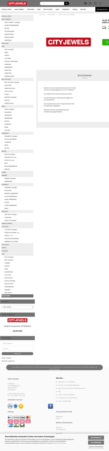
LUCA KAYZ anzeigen (10, 230)
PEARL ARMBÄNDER (10, 199)
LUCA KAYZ (5, 227)
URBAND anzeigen (10, 178)
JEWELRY (7, 169)
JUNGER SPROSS (6, 223)
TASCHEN (7, 130)
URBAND (4, 175)
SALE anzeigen (9, 257)
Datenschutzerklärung (59, 443)
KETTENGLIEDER (9, 31)
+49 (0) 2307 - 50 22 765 (17, 396)
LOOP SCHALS (8, 91)
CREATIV (6, 55)
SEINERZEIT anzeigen (10, 136)
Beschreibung (85, 75)
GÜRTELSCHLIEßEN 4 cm (11, 232)
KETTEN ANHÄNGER (10, 139)
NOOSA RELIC (8, 278)
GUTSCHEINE (5, 296)
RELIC (6, 163)
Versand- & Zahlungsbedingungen (68, 385)
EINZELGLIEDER (9, 37)
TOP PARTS (7, 58)
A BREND (7, 263)
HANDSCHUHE (8, 103)
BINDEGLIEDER (8, 34)
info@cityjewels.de (18, 394)
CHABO (3, 172)
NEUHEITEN (8, 85)
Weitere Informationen (96, 447)
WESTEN (7, 100)
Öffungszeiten (102, 9)
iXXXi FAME (30, 9)
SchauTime (5, 245)
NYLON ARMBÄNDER (10, 196)
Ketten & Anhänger (10, 220)
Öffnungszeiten (61, 429)
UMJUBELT (7, 290)
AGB (59, 391)
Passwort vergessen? (8, 361)
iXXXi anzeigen (9, 49)
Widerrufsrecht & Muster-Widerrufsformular (72, 388)
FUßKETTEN (7, 73)
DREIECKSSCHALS (9, 88)
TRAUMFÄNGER (9, 287)
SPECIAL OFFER (6, 9)
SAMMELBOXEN (9, 76)
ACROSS (6, 266)
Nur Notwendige (96, 442)
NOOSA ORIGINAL (9, 281)
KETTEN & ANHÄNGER (11, 61)
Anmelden (17, 353)
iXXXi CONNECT (19, 9)
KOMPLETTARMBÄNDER (11, 25)
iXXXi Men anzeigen (10, 214)
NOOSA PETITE (8, 284)
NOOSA (75, 9)
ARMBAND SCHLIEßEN (11, 241)
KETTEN (6, 28)
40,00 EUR (17, 331)
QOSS (57, 9)
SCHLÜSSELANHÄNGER (11, 238)
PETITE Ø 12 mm (9, 160)
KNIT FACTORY (48, 9)
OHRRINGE (7, 64)
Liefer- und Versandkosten (66, 395)
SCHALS (6, 94)
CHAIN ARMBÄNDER (10, 205)
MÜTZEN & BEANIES (10, 97)
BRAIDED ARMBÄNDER (11, 193)
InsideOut (4, 251)
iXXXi (38, 9)
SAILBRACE (5, 184)
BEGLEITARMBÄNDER (10, 166)
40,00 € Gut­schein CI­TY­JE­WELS (17, 326)
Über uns (59, 427)
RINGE (6, 52)
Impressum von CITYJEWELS (66, 382)
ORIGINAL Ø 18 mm (10, 157)
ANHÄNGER (7, 40)
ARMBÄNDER (8, 67)
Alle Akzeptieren (96, 437)
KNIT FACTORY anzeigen (11, 82)
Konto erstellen (6, 358)
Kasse (58, 418)
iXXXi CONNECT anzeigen (12, 22)
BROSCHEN (7, 70)
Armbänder (7, 217)
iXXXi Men (4, 211)
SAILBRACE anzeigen (10, 187)
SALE (3, 254)
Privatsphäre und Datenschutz (67, 398)
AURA (6, 269)
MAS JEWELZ (8, 293)
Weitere (83, 9)
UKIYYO (3, 248)
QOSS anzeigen (9, 109)
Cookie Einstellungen (64, 401)
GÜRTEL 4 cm (8, 235)
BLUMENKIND (8, 272)
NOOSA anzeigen (9, 154)
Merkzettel (59, 416)
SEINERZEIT (66, 9)
